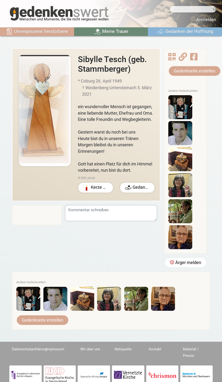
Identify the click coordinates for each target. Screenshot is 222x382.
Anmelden (206, 19)
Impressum (55, 349)
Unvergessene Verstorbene (37, 31)
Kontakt (155, 349)
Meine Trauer (111, 31)
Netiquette (123, 349)
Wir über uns (90, 349)
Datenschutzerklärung (29, 349)
